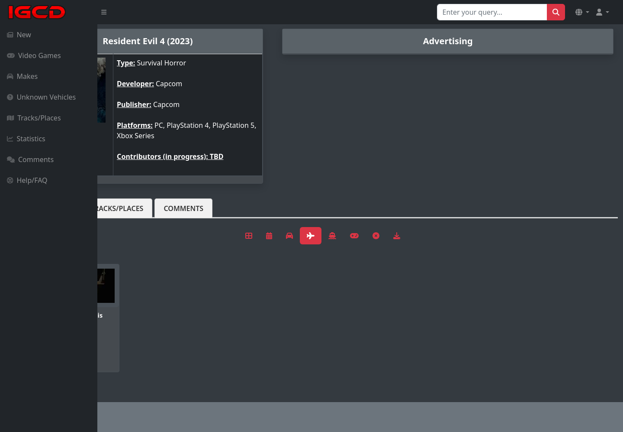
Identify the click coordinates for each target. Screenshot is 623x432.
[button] (582, 12)
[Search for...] (492, 12)
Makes (22, 76)
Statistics (26, 138)
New (19, 34)
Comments (30, 159)
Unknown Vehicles (41, 97)
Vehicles (129, 208)
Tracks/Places (34, 118)
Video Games (34, 55)
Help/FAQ (27, 180)
